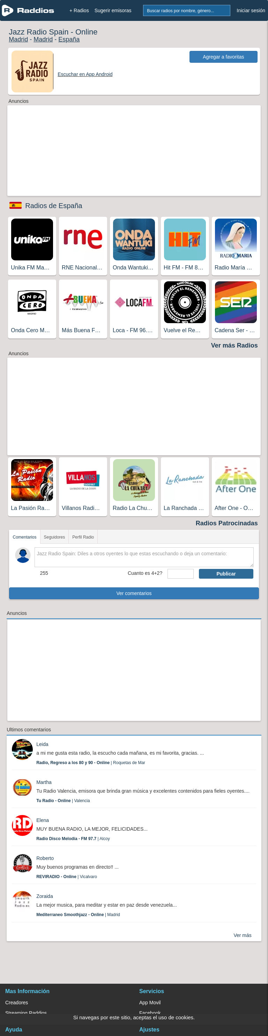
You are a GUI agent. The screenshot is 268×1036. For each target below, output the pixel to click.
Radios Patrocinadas (227, 523)
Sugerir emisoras (113, 10)
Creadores (16, 1002)
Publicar (226, 574)
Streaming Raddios (26, 1013)
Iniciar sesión (251, 10)
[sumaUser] (181, 574)
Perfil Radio (83, 537)
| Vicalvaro (66, 876)
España (69, 39)
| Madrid (78, 914)
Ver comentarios (133, 593)
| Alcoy (73, 838)
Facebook (150, 1013)
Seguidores (54, 537)
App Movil (150, 1002)
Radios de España (53, 206)
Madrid (18, 39)
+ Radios (79, 10)
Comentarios (24, 537)
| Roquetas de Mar (90, 762)
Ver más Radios (234, 345)
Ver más (242, 935)
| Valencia (63, 800)
